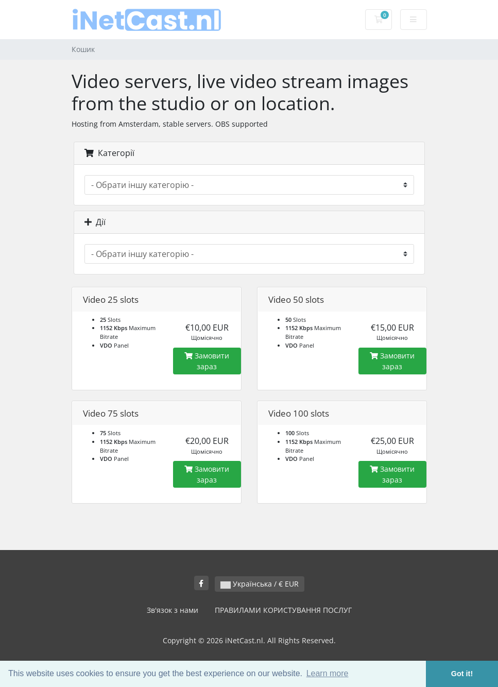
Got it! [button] (462, 673)
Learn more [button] (327, 673)
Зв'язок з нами (172, 610)
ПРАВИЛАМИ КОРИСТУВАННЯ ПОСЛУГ (283, 610)
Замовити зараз (206, 361)
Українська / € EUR (259, 584)
